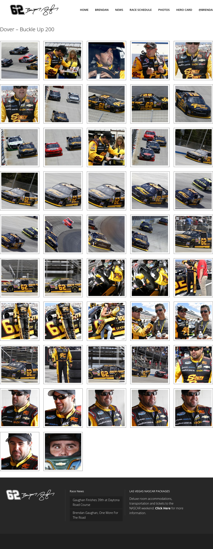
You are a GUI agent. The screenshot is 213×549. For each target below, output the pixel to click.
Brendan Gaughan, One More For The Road (95, 515)
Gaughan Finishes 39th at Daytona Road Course (96, 502)
